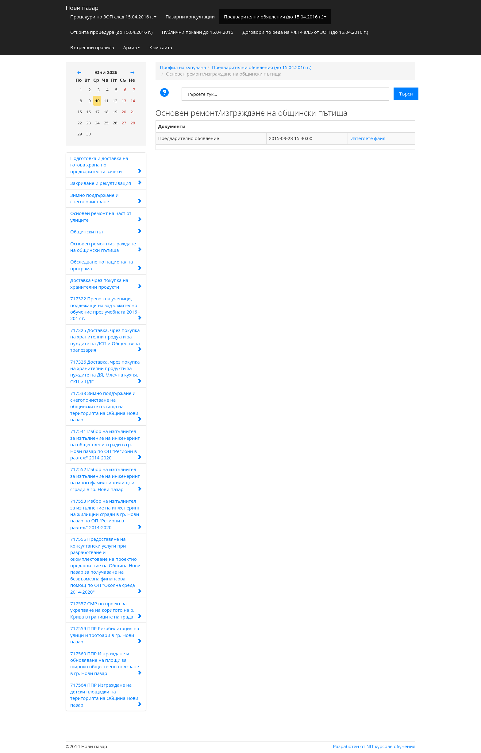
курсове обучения (395, 746)
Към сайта (160, 47)
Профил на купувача (183, 67)
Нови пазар (82, 6)
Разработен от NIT (353, 746)
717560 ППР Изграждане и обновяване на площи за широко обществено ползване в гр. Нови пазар (106, 663)
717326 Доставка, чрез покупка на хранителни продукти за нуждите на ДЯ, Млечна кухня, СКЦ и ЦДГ (106, 371)
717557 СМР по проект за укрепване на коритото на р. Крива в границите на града (106, 610)
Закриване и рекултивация (106, 183)
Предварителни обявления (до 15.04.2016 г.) (275, 17)
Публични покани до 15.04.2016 (197, 32)
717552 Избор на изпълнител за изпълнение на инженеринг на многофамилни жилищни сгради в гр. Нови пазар (106, 479)
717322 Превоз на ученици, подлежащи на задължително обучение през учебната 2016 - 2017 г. (106, 308)
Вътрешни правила (92, 47)
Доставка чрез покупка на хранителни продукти (106, 283)
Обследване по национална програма (106, 265)
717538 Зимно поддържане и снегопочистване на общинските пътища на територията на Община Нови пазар (106, 406)
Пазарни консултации (190, 17)
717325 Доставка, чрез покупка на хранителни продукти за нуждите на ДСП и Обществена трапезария (106, 340)
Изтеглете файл (367, 138)
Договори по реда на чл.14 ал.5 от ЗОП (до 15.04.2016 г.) (305, 32)
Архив (131, 47)
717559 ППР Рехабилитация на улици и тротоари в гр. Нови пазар (106, 635)
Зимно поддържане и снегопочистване (106, 198)
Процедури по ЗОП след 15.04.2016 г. (113, 17)
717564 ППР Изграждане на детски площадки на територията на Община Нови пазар (106, 695)
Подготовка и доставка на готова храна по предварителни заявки (106, 164)
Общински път (106, 231)
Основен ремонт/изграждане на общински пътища (106, 246)
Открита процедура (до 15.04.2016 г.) (111, 32)
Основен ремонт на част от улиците (106, 216)
